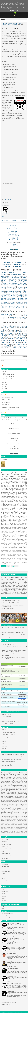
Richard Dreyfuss (22, 547)
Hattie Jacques (10, 588)
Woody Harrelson (21, 523)
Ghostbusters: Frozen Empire (8, 600)
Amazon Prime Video (14, 245)
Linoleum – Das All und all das (8, 602)
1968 (24, 331)
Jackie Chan (10, 530)
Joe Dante (8, 296)
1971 (11, 333)
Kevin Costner (9, 559)
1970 (6, 333)
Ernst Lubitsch (4, 295)
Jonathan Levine (10, 299)
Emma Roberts (22, 811)
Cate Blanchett (6, 793)
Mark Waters (4, 286)
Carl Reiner (10, 276)
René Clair (23, 534)
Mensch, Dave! (11, 961)
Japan (3, 898)
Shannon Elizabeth (7, 820)
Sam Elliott (3, 548)
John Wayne (3, 559)
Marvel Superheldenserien (13, 232)
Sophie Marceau (6, 832)
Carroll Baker (14, 821)
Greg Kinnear (8, 503)
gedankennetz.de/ (22, 666)
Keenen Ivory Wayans (5, 546)
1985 (18, 336)
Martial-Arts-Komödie (6, 871)
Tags (8, 566)
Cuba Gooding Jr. (4, 554)
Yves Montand (11, 563)
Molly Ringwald (12, 804)
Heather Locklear (21, 812)
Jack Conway (4, 519)
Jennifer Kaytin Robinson (19, 318)
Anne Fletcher (3, 318)
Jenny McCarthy (7, 827)
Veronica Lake (21, 807)
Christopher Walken (10, 492)
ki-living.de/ (22, 681)
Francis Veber (15, 277)
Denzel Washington (11, 555)
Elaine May (16, 315)
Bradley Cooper (8, 551)
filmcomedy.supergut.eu (6, 917)
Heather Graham (13, 812)
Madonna (2, 817)
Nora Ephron (20, 314)
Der (10, 225)
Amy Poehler (15, 797)
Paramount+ (14, 247)
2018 (19, 347)
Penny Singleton (7, 579)
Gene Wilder (23, 528)
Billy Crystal (5, 509)
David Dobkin (20, 299)
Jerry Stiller (19, 558)
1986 (23, 336)
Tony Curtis (5, 516)
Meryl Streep (11, 785)
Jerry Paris (20, 295)
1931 (5, 325)
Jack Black (16, 504)
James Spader (3, 558)
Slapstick (3, 878)
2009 (24, 344)
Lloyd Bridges (10, 520)
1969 (2, 333)
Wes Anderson (13, 283)
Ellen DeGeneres (12, 823)
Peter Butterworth (5, 482)
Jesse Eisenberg (4, 543)
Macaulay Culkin (22, 531)
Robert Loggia (19, 507)
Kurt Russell (16, 559)
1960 (16, 330)
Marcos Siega (23, 306)
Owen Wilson (4, 478)
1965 (11, 331)
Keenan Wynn (4, 494)
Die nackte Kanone (6, 848)
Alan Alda (13, 524)
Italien (3, 896)
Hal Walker (23, 517)
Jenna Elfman (24, 813)
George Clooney (18, 501)
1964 (6, 331)
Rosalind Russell (4, 807)
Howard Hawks (11, 290)
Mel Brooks (5, 264)
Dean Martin (21, 481)
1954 (18, 329)
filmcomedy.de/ (22, 705)
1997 (26, 338)
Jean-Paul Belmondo (11, 558)
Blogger (24, 1012)
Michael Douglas (12, 532)
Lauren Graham (19, 828)
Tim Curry (4, 523)
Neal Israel (14, 296)
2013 (20, 346)
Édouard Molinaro (21, 286)
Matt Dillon (21, 546)
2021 (7, 349)
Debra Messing (16, 811)
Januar (5, 373)
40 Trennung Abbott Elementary (8, 759)
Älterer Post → (24, 220)
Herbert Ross (13, 284)
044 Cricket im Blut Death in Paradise (10, 632)
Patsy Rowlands (14, 789)
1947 (16, 327)
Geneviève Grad (8, 800)
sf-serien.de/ (22, 692)
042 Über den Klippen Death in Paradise (10, 637)
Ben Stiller (18, 266)
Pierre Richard (17, 482)
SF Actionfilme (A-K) (13, 237)
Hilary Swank (10, 825)
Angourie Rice (12, 23)
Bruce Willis (5, 497)
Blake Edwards (16, 275)
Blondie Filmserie (5, 844)
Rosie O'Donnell (22, 819)
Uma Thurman (3, 821)
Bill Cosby (22, 550)
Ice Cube (25, 511)
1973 (20, 333)
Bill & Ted (4, 841)
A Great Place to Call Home (9, 374)
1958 (7, 330)
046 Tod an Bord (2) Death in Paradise (10, 627)
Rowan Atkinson (9, 562)
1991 (23, 337)
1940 (14, 326)
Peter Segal (24, 280)
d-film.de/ (22, 699)
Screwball (4, 876)
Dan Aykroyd (11, 481)
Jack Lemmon (7, 486)
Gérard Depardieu (18, 503)
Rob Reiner (8, 266)
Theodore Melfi (20, 302)
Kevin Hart (20, 497)
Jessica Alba (3, 815)
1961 (20, 330)
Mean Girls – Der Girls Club (11, 29)
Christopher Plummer (10, 539)
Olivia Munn (6, 831)
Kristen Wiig (19, 780)
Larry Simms (4, 479)
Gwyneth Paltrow (16, 800)
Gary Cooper (10, 501)
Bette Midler (16, 781)
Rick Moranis (19, 513)
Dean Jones (8, 517)
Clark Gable (7, 527)
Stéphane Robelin (22, 307)
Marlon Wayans (18, 498)
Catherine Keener (23, 781)
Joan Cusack (19, 776)
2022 (12, 349)
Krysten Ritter (13, 828)
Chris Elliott (3, 511)
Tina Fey (15, 807)
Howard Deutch (11, 287)
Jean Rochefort (24, 504)
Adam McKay (3, 287)
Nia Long (7, 789)
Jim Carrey (12, 497)
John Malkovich (14, 531)
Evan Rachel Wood (11, 824)
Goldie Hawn (13, 794)
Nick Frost (25, 520)
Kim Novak (3, 828)
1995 (17, 338)
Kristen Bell (3, 816)
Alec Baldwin (17, 496)
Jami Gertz (16, 825)
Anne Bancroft (9, 821)
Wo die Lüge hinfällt (7, 378)
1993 (6, 338)
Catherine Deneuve (7, 809)
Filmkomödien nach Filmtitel (13, 235)
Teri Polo (19, 820)
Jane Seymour (21, 825)
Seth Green (8, 508)
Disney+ (14, 244)
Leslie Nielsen (10, 590)
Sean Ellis (15, 307)
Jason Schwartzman (20, 493)
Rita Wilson (24, 805)
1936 (24, 325)
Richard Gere (3, 535)
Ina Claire (6, 813)
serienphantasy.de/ (22, 702)
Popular (3, 566)
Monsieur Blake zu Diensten (14, 983)
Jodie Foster (13, 827)
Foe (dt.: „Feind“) (5, 608)
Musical (3, 873)
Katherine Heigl (8, 784)
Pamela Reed (9, 819)
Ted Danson (20, 535)
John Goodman (5, 531)
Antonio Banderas (12, 538)
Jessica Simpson (9, 815)
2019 (24, 347)
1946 (12, 327)
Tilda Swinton (24, 785)
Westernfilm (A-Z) (6, 409)
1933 (13, 325)
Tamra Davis (12, 317)
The (24, 227)
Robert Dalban (5, 521)
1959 (11, 330)
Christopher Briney (6, 24)
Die (13, 225)
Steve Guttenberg (11, 535)
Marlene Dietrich (23, 784)
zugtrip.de (22, 685)
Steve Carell (10, 490)
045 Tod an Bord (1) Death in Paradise (10, 630)
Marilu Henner (17, 817)
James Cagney (23, 542)
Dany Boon (18, 262)
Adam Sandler (15, 479)
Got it (17, 10)
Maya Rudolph (4, 785)
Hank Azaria (7, 542)
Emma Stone (7, 794)
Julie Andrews (9, 778)
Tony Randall (12, 523)
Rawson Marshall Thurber (12, 291)
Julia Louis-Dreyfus (23, 815)
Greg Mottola (8, 300)
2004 (18, 342)
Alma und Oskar (5, 723)
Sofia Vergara (14, 820)
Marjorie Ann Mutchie (20, 590)
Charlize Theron (13, 793)
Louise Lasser (17, 796)
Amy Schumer (21, 797)
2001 (22, 340)
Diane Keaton (16, 593)
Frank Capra (12, 295)
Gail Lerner (10, 318)
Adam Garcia (4, 550)
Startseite (14, 220)
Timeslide (3, 906)
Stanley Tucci (24, 515)
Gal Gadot (3, 800)
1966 (16, 331)
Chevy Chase (22, 509)
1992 (2, 338)
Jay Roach (8, 294)
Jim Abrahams (20, 290)
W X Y (12, 228)
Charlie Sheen (18, 525)
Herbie (3, 851)
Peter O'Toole (7, 547)
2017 (15, 347)
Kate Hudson (4, 796)
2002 (2, 342)
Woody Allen (6, 262)
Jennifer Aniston (10, 774)
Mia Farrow (16, 778)
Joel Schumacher (9, 306)
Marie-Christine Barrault (9, 817)
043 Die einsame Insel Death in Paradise (11, 634)
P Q (13, 227)
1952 (10, 329)
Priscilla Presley (10, 805)
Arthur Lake (5, 475)
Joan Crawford (16, 815)
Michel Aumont (17, 520)
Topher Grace (9, 536)
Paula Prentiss (24, 804)
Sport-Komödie (5, 880)
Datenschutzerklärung (6, 1004)
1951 (6, 329)
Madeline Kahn (16, 784)
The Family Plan (11, 930)
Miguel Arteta (19, 303)
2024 (7, 23)
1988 (7, 337)
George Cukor (4, 277)
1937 (2, 326)
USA (2, 900)
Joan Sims (21, 579)
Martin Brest (23, 300)
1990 (18, 337)
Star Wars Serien (13, 231)
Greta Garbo (22, 824)
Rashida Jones (21, 831)
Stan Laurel (23, 562)
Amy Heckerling (6, 314)
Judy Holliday (22, 801)
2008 (18, 344)
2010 (2, 346)
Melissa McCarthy (19, 774)
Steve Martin (18, 586)
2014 (26, 346)
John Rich (24, 558)
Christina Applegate (18, 786)
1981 (26, 334)
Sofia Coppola (22, 317)
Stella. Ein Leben (5, 714)
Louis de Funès (20, 484)
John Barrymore (19, 519)
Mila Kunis (9, 797)
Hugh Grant (18, 511)
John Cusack (23, 512)
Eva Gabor (5, 824)
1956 (26, 329)
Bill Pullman (24, 496)
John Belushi (20, 543)
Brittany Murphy (14, 792)
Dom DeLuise (11, 511)
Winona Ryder (4, 786)
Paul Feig (21, 296)
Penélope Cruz (15, 819)
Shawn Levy (11, 279)
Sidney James (16, 562)
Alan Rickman (20, 524)
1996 (21, 338)
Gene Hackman (16, 528)
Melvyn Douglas (4, 532)
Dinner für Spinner (12, 953)
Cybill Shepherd (21, 821)
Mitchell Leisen (9, 288)
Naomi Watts (18, 804)
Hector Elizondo (22, 485)
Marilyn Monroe (23, 796)
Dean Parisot (20, 298)
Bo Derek (21, 808)
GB (2, 893)
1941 (18, 326)
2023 (18, 349)
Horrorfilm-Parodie (6, 866)
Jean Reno (20, 492)
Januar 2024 (6, 731)
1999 (10, 340)
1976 (6, 334)
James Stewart (14, 512)
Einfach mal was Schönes (7, 721)
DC (10, 234)
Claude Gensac (8, 593)
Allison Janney (10, 781)
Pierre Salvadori (12, 302)
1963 (2, 331)
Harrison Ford (15, 542)
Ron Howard (23, 291)
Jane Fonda (22, 800)
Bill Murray (22, 478)
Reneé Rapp (14, 24)
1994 (11, 338)
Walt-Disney (4, 858)
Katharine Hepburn (12, 780)
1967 (20, 331)
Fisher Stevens (20, 555)
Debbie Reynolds (21, 793)
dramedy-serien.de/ (22, 690)
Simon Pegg (8, 515)
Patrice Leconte (4, 302)
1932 (9, 325)
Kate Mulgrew (24, 827)
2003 (10, 342)
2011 (8, 346)
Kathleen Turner (7, 788)
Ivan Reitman (21, 279)
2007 (12, 344)
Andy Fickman (15, 294)
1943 (26, 326)
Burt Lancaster (23, 551)
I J (25, 225)
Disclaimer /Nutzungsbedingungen (9, 1002)
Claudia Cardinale (17, 809)
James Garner (24, 530)
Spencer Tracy (16, 515)
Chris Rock (18, 500)
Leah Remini (25, 828)
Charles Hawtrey (8, 476)
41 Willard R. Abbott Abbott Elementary (10, 756)
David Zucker (5, 284)
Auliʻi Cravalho (19, 23)
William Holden (17, 536)
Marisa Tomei (4, 781)
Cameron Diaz (21, 792)
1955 (22, 329)
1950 (2, 329)
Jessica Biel (5, 801)
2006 (5, 344)
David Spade (13, 527)
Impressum (4, 1006)
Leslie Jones (17, 816)
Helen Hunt (5, 825)
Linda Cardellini (24, 816)
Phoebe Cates (4, 805)
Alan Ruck (24, 536)
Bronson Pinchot (16, 551)
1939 (9, 326)
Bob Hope (11, 525)
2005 (25, 342)
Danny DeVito (19, 488)
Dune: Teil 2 (4, 611)
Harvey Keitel (3, 530)
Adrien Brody (16, 508)
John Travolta (4, 513)
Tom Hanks (12, 485)
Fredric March (16, 517)
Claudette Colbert (5, 782)
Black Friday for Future (13, 938)
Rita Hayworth (17, 785)
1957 (3, 330)
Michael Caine (12, 513)
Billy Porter (6, 303)
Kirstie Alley (14, 788)
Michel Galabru (20, 592)
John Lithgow (8, 544)
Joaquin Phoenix (12, 543)
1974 (24, 333)
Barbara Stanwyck (15, 808)
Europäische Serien (14, 239)
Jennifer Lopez (4, 780)
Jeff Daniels (5, 505)
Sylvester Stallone (10, 548)
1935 (20, 325)
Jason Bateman (11, 489)
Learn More (12, 10)
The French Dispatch (12, 968)
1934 (17, 325)
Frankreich (4, 891)
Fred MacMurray (4, 592)
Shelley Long (10, 807)
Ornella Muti (11, 831)
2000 (15, 340)
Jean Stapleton (12, 813)
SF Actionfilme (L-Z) (14, 238)
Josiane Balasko (11, 801)
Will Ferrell (10, 484)
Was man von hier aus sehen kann (9, 719)
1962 (24, 330)
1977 (10, 334)
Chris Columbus (11, 298)
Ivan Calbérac (16, 300)
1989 (13, 337)
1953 (14, 329)
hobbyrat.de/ (22, 675)
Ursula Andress (20, 832)
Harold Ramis (20, 292)
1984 (13, 336)
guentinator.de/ (22, 670)
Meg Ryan (6, 804)
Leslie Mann (24, 780)
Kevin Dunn (3, 507)
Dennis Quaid (20, 527)
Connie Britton (24, 809)
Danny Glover (12, 554)
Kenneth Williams (20, 475)
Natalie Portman (24, 817)
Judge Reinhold (21, 505)
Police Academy (5, 853)
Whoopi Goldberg (5, 790)
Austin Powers (5, 839)
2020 (2, 349)
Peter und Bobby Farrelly (11, 282)
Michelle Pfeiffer (21, 788)
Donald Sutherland (19, 540)
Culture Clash (5, 864)
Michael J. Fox (20, 532)
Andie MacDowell (7, 808)
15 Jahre (3, 716)
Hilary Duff (19, 794)
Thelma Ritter (24, 820)
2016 (10, 347)
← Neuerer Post (4, 220)
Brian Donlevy (19, 516)
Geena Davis (7, 812)
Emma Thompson (19, 823)
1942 (22, 326)
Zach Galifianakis (5, 524)
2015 (4, 347)
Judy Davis (17, 801)
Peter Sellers (12, 494)
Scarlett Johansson (22, 789)
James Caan (11, 519)
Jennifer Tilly (24, 794)
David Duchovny (20, 554)
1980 (22, 334)
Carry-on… (4, 846)
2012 (14, 346)
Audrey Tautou (6, 792)
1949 (24, 327)
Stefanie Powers (13, 832)
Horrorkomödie (5, 869)
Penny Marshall (5, 315)
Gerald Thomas (7, 273)
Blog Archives (14, 566)
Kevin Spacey (14, 546)
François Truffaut (11, 292)
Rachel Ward (16, 831)
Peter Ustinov (14, 547)
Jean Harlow (23, 593)
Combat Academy (11, 991)
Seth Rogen (20, 494)
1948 (20, 327)
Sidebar (2, 908)
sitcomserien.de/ (22, 694)
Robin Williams (9, 493)
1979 (18, 334)
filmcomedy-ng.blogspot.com (7, 915)
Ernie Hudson (8, 528)
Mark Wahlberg (9, 498)
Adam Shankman (23, 283)
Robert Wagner (13, 521)
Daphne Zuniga (10, 811)
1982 (3, 336)
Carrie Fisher (11, 786)
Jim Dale (3, 485)
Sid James (13, 478)
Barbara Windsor (9, 776)
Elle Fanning (5, 823)
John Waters (16, 306)
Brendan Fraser (13, 509)
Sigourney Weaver (12, 777)
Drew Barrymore (23, 778)
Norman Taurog (18, 288)
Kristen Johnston (8, 828)
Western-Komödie (5, 883)
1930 (1, 325)
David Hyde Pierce (19, 539)
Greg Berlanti (12, 303)
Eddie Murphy (21, 476)
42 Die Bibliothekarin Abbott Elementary (10, 754)
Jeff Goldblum (13, 505)
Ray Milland (16, 534)
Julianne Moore (19, 827)
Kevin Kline (11, 507)
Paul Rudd (10, 488)
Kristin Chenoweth (10, 816)
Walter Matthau (9, 496)
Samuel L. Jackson (23, 521)
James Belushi (17, 530)
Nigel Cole (3, 307)
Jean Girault (4, 280)
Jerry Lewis (17, 264)
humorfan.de (22, 678)
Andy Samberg (16, 550)
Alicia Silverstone (13, 790)
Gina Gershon (17, 824)
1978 (14, 334)
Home (3, 23)
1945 (8, 327)
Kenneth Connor (17, 583)
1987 (2, 337)
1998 (4, 340)
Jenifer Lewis (18, 813)
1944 (3, 327)
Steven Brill (3, 292)
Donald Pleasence (9, 540)
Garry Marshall (21, 276)
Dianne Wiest (13, 782)
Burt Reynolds (10, 500)
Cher (13, 809)
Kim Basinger (10, 796)
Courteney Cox (4, 811)
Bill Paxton (20, 538)
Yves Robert (12, 286)
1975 (2, 334)
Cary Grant (18, 490)
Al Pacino (10, 550)
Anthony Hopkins (4, 538)
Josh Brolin (15, 544)
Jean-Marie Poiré (22, 284)
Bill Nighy (12, 516)
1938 (5, 326)
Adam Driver (25, 548)
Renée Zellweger (18, 805)
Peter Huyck (9, 307)
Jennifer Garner (20, 782)
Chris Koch (3, 306)
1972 (15, 333)
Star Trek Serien (13, 230)
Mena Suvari (3, 797)
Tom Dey (25, 303)
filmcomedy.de (13, 1012)
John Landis (14, 280)
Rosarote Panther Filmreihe (8, 855)
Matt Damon (22, 559)
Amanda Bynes (20, 790)
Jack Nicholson (5, 512)
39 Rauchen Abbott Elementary (8, 761)
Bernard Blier (24, 508)
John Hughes (20, 287)
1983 (9, 336)
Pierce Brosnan (9, 534)
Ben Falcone (23, 294)
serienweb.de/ (22, 706)
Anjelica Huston (20, 777)
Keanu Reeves (23, 544)
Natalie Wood (3, 819)
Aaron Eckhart (18, 548)
